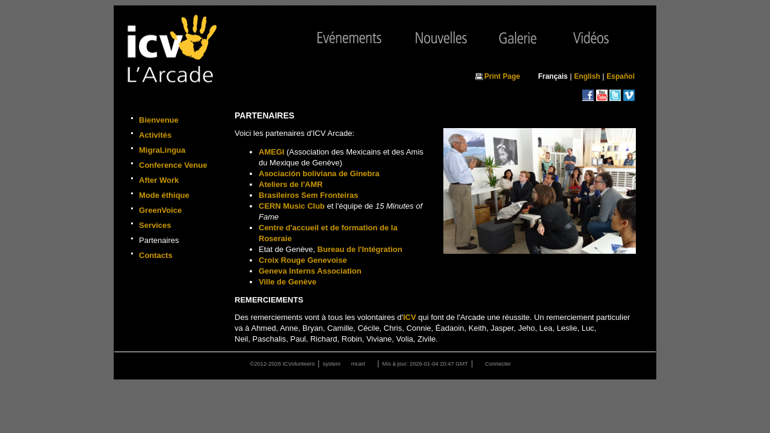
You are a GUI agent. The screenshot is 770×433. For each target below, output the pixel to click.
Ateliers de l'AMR (290, 184)
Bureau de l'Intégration (360, 249)
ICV (409, 317)
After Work (159, 180)
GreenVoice (160, 210)
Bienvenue (159, 119)
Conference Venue (173, 165)
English (587, 76)
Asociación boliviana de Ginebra (319, 173)
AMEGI (272, 151)
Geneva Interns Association (310, 270)
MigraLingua (162, 150)
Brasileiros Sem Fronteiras (308, 195)
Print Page (502, 76)
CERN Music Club (292, 205)
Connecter (498, 364)
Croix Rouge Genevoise (303, 260)
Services (155, 225)
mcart (358, 364)
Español (620, 76)
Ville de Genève (287, 281)
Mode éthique (164, 195)
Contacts (156, 255)
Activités (155, 135)
